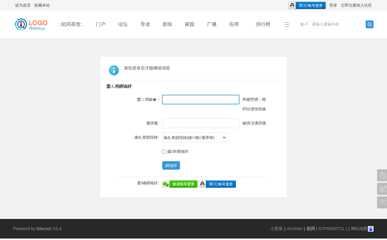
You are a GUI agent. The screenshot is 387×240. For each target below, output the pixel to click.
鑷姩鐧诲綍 (175, 151)
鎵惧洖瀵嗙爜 (254, 123)
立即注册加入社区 (356, 5)
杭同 (310, 228)
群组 (167, 24)
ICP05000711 (331, 228)
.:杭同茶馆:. (71, 24)
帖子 (304, 24)
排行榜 (263, 24)
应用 (236, 24)
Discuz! (44, 228)
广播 (212, 24)
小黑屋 (276, 228)
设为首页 (23, 5)
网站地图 (359, 228)
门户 (100, 24)
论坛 (123, 24)
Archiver (294, 228)
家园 (189, 24)
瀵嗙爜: (152, 123)
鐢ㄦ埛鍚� (147, 99)
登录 (333, 5)
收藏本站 (42, 5)
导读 (145, 24)
